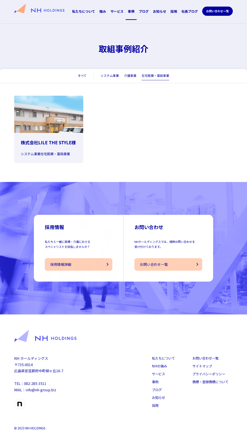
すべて (82, 75)
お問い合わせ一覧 (217, 11)
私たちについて (83, 11)
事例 (131, 11)
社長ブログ (189, 11)
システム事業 (110, 75)
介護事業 (130, 75)
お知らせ (159, 11)
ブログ (144, 11)
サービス (117, 11)
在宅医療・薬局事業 (155, 75)
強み (102, 11)
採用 (173, 11)
